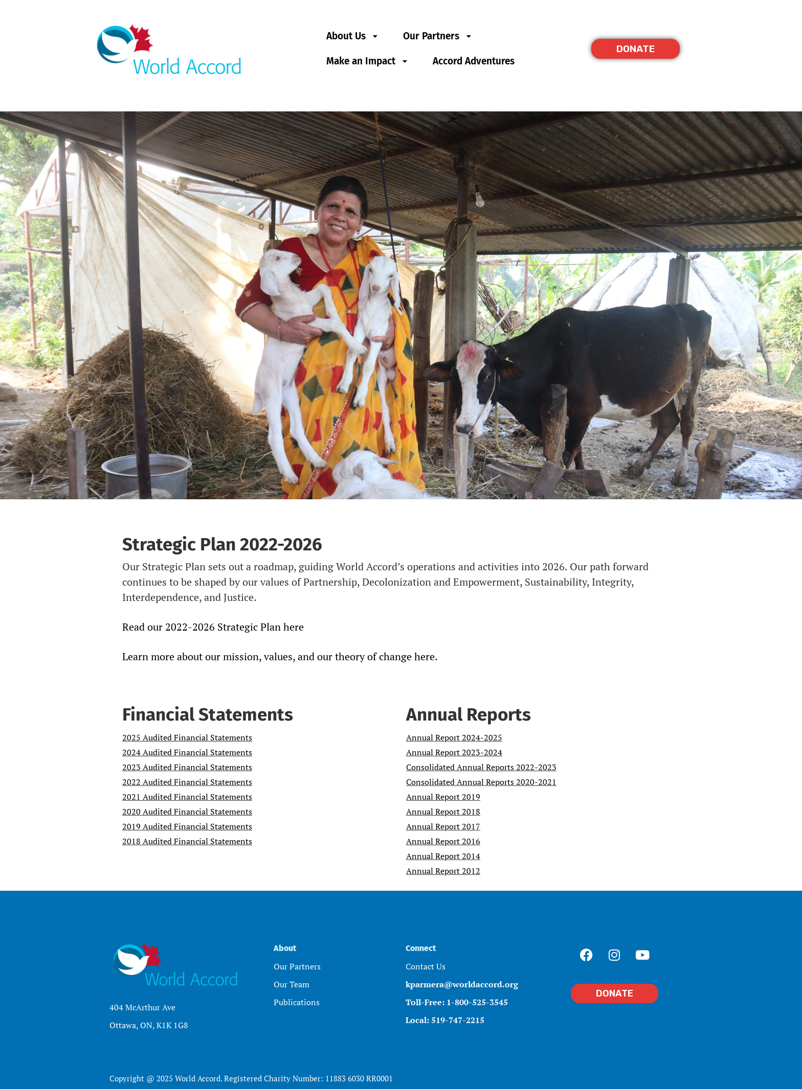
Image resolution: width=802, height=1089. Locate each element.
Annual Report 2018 (443, 811)
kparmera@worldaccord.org (462, 984)
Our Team (291, 984)
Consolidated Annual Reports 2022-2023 (481, 767)
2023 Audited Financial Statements (187, 767)
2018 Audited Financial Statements (187, 841)
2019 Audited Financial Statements (187, 826)
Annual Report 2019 (443, 796)
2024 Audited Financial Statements (187, 752)
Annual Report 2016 (443, 841)
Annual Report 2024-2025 (454, 737)
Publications (297, 1002)
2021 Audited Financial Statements (187, 796)
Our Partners (438, 36)
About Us (353, 36)
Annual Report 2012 (443, 870)
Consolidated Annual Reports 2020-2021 (481, 781)
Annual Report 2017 (443, 826)
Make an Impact (368, 61)
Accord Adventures (474, 61)
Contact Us (425, 966)
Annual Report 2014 (443, 856)
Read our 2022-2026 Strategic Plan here (213, 627)
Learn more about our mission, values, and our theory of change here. (280, 656)
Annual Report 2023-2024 (454, 752)
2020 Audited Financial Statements (187, 811)
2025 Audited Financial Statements (187, 737)
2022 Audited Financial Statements (187, 781)
